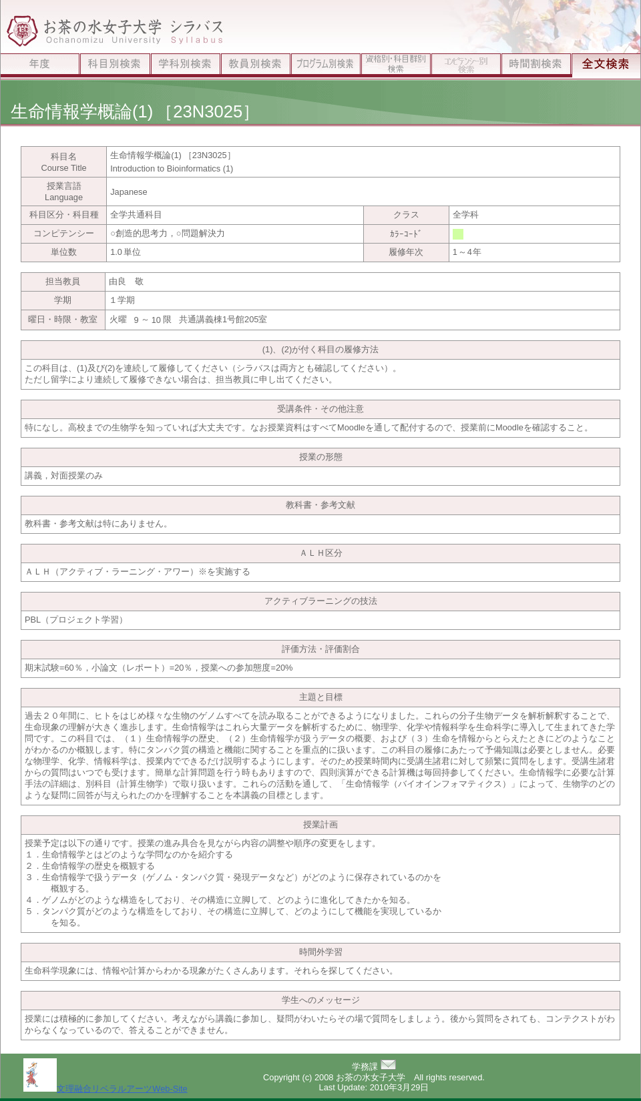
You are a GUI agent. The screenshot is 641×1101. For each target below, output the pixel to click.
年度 (40, 66)
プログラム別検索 (325, 66)
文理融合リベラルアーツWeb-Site (105, 1089)
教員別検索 (255, 66)
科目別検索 (115, 66)
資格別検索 (396, 66)
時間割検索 (536, 66)
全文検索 (606, 66)
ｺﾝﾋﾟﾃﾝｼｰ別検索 (466, 66)
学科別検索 (185, 66)
